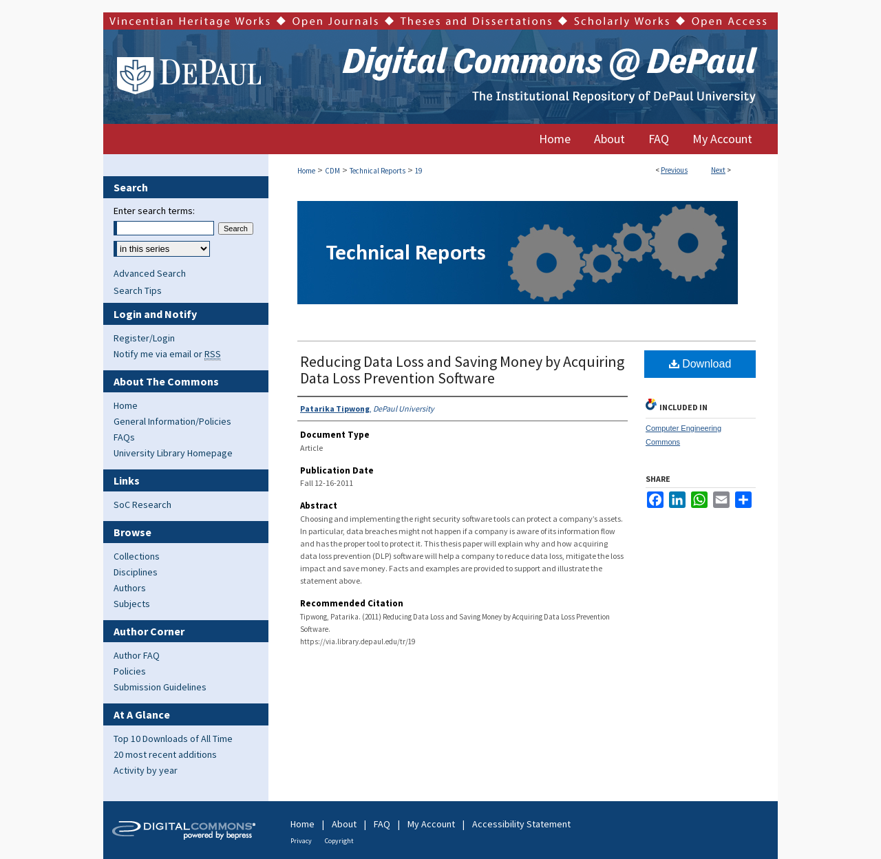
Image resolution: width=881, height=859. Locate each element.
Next (718, 170)
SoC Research (142, 504)
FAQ (382, 824)
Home (306, 171)
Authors (130, 588)
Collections (137, 556)
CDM (332, 171)
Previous (674, 170)
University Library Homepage (173, 453)
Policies (130, 671)
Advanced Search (150, 273)
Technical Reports (377, 171)
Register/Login (144, 338)
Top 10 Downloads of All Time (173, 738)
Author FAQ (137, 655)
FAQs (124, 437)
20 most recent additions (165, 754)
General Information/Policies (172, 421)
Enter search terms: (154, 210)
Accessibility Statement (521, 824)
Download (700, 364)
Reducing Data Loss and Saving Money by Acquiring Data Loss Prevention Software (462, 370)
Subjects (132, 603)
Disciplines (136, 572)
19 (418, 171)
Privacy (301, 840)
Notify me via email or (167, 354)
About (344, 824)
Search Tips (138, 290)
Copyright (339, 840)
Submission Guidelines (160, 687)
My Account (431, 824)
